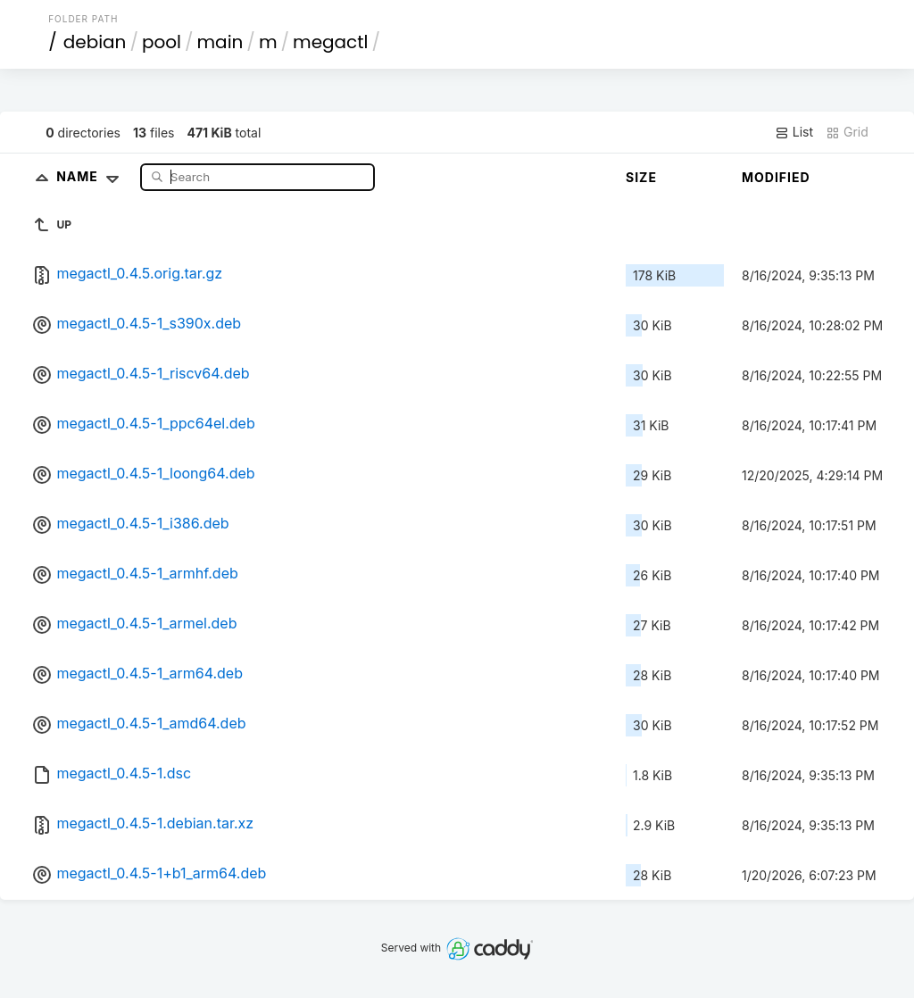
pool (161, 41)
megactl (330, 41)
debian (95, 41)
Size (641, 177)
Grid (847, 132)
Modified (776, 177)
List (794, 132)
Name (91, 176)
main (220, 41)
